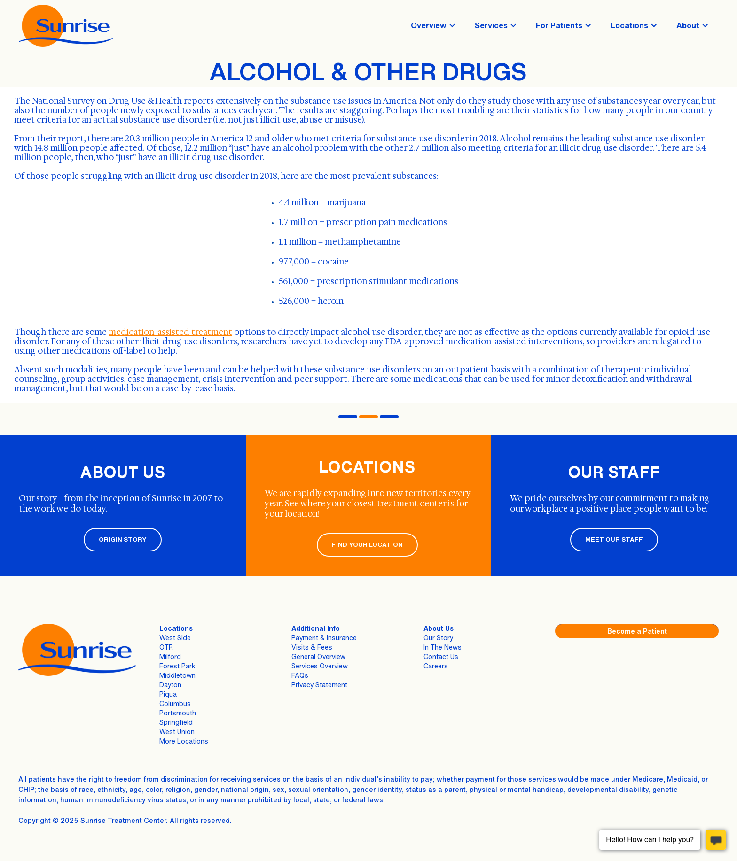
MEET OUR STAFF (614, 539)
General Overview (318, 656)
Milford (170, 656)
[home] (66, 26)
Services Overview (319, 666)
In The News (442, 647)
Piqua (168, 694)
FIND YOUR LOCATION (367, 544)
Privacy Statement (319, 685)
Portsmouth (177, 713)
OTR (166, 647)
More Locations (183, 741)
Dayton (170, 685)
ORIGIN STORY (123, 539)
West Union (177, 732)
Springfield (176, 722)
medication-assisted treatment (170, 332)
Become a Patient (637, 631)
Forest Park (177, 666)
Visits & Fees (311, 647)
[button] (433, 25)
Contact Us (440, 656)
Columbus (175, 703)
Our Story (438, 638)
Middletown (177, 675)
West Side (175, 638)
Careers (435, 666)
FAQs (299, 675)
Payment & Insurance (324, 638)
